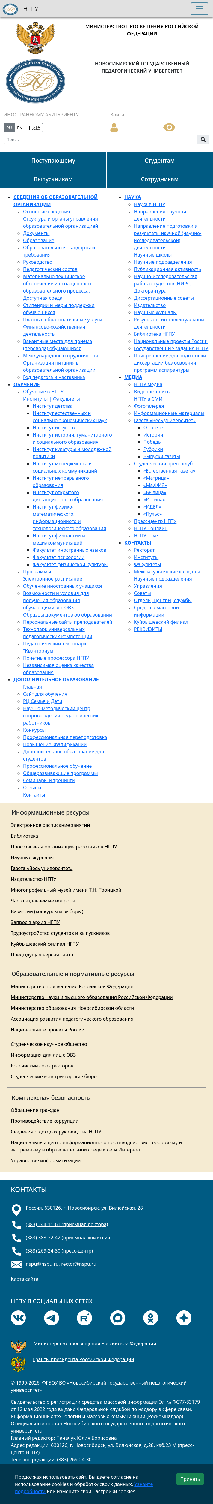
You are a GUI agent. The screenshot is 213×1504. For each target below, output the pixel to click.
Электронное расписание (52, 578)
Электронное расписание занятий (50, 825)
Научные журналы (155, 312)
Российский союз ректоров (42, 1065)
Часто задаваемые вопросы (43, 900)
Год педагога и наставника (54, 377)
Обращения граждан (35, 1110)
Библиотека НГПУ (154, 334)
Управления (148, 586)
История (153, 434)
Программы (37, 571)
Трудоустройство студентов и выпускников (60, 933)
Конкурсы (34, 730)
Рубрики (153, 449)
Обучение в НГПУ (43, 391)
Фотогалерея (149, 406)
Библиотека (24, 836)
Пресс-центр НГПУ (155, 521)
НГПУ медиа (148, 384)
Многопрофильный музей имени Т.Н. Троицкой (66, 890)
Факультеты (147, 564)
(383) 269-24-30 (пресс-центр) (59, 1250)
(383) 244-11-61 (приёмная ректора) (67, 1224)
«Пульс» (152, 514)
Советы (142, 593)
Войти (117, 114)
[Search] (100, 139)
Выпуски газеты (161, 456)
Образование (38, 240)
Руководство (37, 262)
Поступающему (53, 160)
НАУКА (132, 197)
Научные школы (153, 254)
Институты (146, 557)
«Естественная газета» (169, 470)
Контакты (34, 794)
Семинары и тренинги (49, 780)
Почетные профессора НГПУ (56, 658)
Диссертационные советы (164, 298)
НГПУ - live (146, 535)
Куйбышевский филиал (161, 622)
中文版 (34, 128)
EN (19, 128)
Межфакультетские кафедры (167, 571)
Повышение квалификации (55, 744)
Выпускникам (53, 179)
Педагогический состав (50, 269)
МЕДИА (133, 377)
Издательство (150, 305)
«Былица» (154, 492)
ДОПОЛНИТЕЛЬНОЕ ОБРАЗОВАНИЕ (56, 679)
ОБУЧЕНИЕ (26, 384)
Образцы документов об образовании (67, 614)
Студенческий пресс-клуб (163, 463)
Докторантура (150, 290)
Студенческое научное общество (49, 1044)
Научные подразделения (163, 262)
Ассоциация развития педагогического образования (72, 1019)
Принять (190, 1479)
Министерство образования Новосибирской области (72, 1008)
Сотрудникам (160, 179)
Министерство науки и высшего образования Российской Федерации (92, 997)
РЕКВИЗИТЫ (148, 629)
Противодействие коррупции (44, 1121)
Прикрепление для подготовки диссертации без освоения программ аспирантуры (170, 362)
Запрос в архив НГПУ (35, 922)
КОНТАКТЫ (137, 542)
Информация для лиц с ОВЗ (43, 1055)
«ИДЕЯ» (152, 506)
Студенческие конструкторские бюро (54, 1076)
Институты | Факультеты (51, 398)
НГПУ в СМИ (148, 398)
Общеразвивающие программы (60, 773)
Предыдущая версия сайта (42, 954)
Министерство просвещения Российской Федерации (72, 986)
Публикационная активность (167, 269)
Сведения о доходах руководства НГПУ (56, 1131)
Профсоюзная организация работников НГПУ (64, 846)
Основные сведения (46, 211)
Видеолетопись (152, 391)
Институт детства (52, 406)
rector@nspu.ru (78, 1264)
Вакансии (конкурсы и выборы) (47, 911)
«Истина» (154, 499)
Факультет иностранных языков (69, 550)
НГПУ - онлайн (150, 528)
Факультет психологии (58, 557)
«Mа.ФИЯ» (155, 485)
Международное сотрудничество (61, 355)
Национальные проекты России (171, 341)
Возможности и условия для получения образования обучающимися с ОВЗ (56, 600)
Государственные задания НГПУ (171, 348)
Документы (36, 233)
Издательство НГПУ (33, 879)
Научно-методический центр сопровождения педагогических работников (60, 715)
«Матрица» (156, 478)
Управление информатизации (46, 1160)
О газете (153, 427)
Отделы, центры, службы (163, 600)
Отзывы (32, 787)
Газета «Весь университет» (165, 420)
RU (9, 128)
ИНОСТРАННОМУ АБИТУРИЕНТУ (41, 114)
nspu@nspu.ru (42, 1264)
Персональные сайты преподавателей (67, 622)
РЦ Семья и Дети (42, 701)
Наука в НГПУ (149, 204)
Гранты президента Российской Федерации (83, 1359)
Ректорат (144, 550)
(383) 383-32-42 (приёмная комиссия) (69, 1237)
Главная (32, 686)
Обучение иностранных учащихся (62, 586)
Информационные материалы (169, 413)
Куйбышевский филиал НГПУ (45, 944)
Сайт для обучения (45, 694)
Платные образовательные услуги (62, 319)
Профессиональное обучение (57, 766)
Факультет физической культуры (70, 564)
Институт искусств (54, 427)
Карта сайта (24, 1279)
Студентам (160, 160)
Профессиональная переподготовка (65, 737)
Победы (152, 442)
